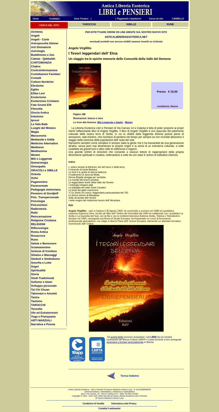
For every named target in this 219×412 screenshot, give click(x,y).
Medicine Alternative (44, 143)
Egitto (35, 89)
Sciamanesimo (40, 247)
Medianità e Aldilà (42, 139)
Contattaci (54, 19)
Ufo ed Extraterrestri (44, 312)
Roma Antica (39, 231)
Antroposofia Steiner (45, 43)
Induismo (37, 116)
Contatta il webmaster (109, 408)
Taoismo (36, 301)
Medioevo (37, 147)
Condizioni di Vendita (93, 403)
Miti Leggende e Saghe (110, 122)
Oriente (36, 174)
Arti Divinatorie (41, 47)
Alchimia (37, 31)
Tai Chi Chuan (40, 289)
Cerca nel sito (156, 19)
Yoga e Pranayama (43, 316)
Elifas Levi (38, 93)
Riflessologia (39, 228)
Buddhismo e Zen (42, 54)
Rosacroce (38, 235)
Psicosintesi (39, 205)
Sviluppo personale (44, 285)
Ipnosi (35, 120)
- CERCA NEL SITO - (49, 25)
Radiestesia (38, 208)
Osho (34, 178)
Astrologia (38, 51)
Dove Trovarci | (82, 19)
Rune (34, 239)
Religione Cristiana (43, 220)
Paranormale (39, 185)
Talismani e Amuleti (44, 293)
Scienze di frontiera (44, 251)
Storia (35, 274)
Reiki (34, 212)
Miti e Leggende (41, 158)
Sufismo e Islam (41, 282)
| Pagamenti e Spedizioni (128, 19)
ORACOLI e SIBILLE (44, 170)
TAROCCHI (38, 305)
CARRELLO (178, 19)
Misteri (35, 155)
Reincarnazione (41, 216)
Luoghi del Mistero (43, 128)
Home (34, 19)
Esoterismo (38, 97)
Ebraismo (37, 85)
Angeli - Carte (40, 39)
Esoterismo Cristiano (45, 101)
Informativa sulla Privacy (123, 403)
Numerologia (39, 162)
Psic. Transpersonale (45, 197)
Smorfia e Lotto (41, 262)
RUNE (170, 24)
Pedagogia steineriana (46, 189)
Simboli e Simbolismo (45, 258)
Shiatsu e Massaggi (44, 255)
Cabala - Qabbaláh (43, 58)
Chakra (35, 66)
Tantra (35, 297)
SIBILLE (131, 24)
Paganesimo (39, 181)
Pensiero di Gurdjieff (44, 193)
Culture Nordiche (42, 81)
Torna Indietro (129, 375)
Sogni (35, 266)
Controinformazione (44, 70)
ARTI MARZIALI (41, 320)
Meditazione (39, 151)
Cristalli (36, 78)
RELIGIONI (38, 224)
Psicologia (38, 201)
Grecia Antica (40, 112)
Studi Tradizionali (42, 278)
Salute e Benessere (43, 243)
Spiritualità (38, 270)
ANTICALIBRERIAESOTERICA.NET (126, 36)
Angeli (35, 35)
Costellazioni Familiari (45, 74)
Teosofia (36, 308)
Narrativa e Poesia (43, 324)
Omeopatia (38, 166)
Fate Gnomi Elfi (41, 104)
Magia (35, 131)
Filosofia (36, 108)
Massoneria (38, 135)
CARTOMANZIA (41, 62)
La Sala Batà (39, 124)
